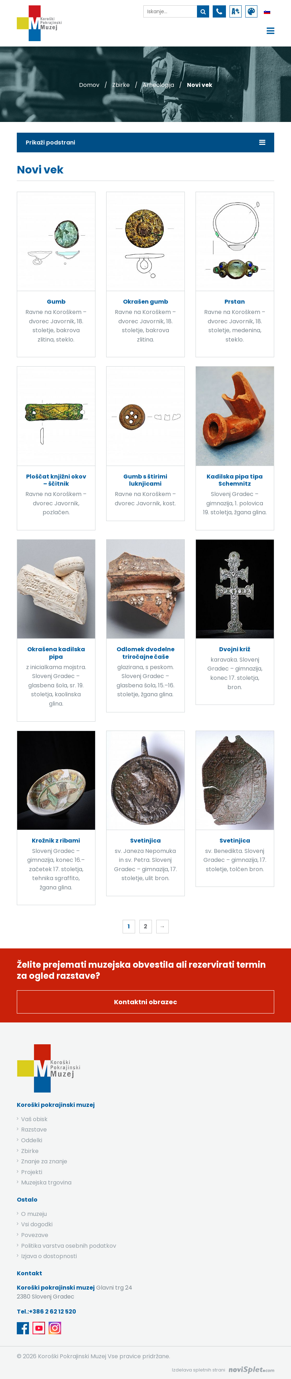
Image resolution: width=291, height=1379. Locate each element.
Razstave (34, 1129)
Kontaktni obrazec (145, 1001)
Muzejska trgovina (46, 1182)
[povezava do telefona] (219, 11)
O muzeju (34, 1214)
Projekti (31, 1172)
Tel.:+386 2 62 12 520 (46, 1311)
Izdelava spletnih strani (198, 1369)
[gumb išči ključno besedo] (203, 11)
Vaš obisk (34, 1119)
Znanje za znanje (44, 1161)
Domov (89, 85)
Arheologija (158, 85)
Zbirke (121, 85)
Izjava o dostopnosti (49, 1256)
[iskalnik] (170, 11)
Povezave (34, 1235)
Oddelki (31, 1140)
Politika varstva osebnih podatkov (68, 1246)
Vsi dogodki (37, 1224)
